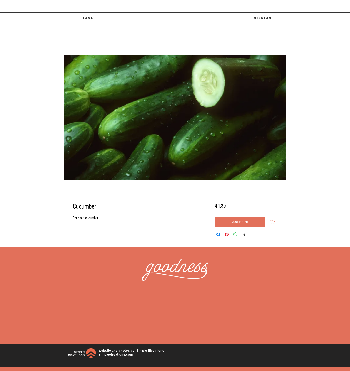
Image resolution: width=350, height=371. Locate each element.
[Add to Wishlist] (272, 222)
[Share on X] (244, 234)
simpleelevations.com (116, 354)
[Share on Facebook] (218, 234)
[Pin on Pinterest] (227, 234)
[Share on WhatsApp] (235, 234)
